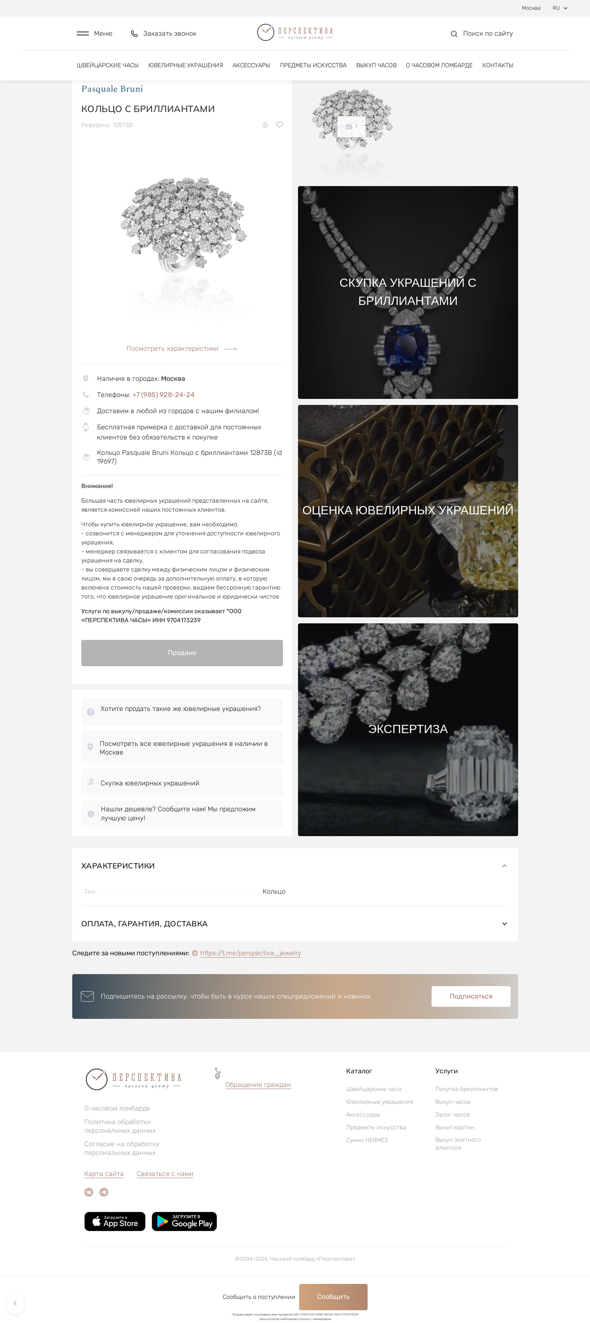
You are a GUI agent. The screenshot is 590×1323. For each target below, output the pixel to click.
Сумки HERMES (367, 1178)
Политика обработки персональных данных (120, 1164)
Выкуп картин (454, 1165)
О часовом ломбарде (439, 70)
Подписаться (471, 1035)
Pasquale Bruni (112, 127)
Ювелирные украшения (185, 70)
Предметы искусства (313, 70)
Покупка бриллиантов (466, 1127)
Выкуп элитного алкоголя (458, 1182)
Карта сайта (104, 1212)
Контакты (497, 70)
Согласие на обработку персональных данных (122, 1186)
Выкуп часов (376, 70)
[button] (95, 36)
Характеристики (295, 904)
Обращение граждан (258, 1123)
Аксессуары (251, 70)
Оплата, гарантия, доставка (295, 962)
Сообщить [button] (333, 1297)
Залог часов (452, 1152)
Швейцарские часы (107, 70)
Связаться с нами (165, 1212)
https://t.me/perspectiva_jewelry (250, 991)
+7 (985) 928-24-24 (163, 433)
